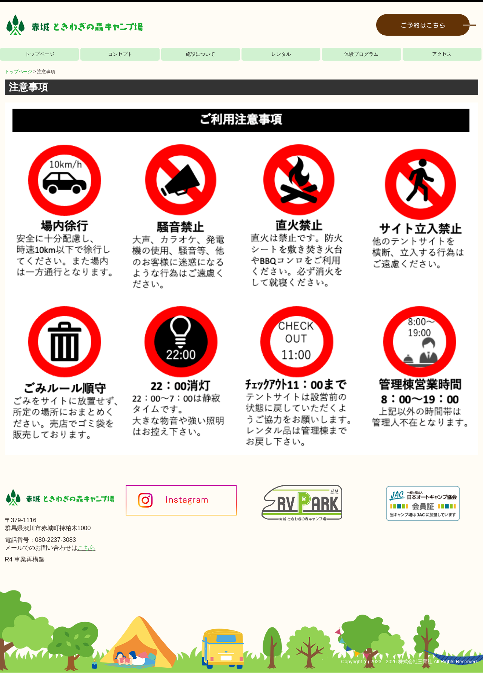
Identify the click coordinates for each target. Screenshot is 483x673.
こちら (86, 548)
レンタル (281, 54)
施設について (200, 54)
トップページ (39, 54)
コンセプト (120, 54)
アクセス (442, 54)
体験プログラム (361, 54)
